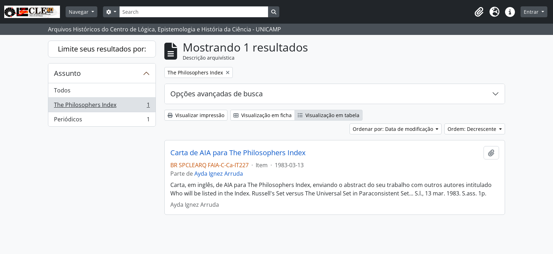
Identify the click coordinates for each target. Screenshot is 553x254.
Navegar (79, 11)
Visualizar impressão (196, 115)
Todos (62, 90)
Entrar (532, 11)
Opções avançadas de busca (216, 93)
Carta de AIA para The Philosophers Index (237, 153)
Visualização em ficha (262, 115)
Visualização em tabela (328, 115)
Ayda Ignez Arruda (218, 173)
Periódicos (102, 120)
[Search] (193, 11)
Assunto (67, 73)
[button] (479, 12)
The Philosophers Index (102, 106)
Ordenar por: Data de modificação (394, 129)
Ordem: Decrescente (473, 129)
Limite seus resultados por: (102, 49)
